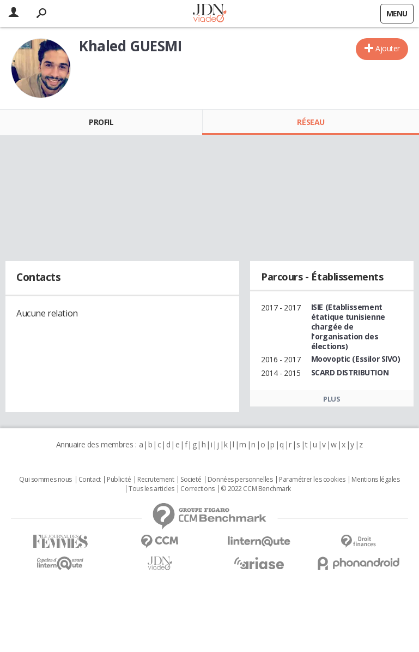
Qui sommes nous (45, 479)
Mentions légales (375, 479)
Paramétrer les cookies (312, 479)
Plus (331, 399)
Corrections (197, 489)
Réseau (310, 122)
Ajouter (387, 48)
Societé (190, 479)
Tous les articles (151, 489)
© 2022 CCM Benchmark (256, 489)
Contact (89, 479)
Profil (101, 122)
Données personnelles (240, 479)
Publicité (119, 479)
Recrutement (155, 479)
